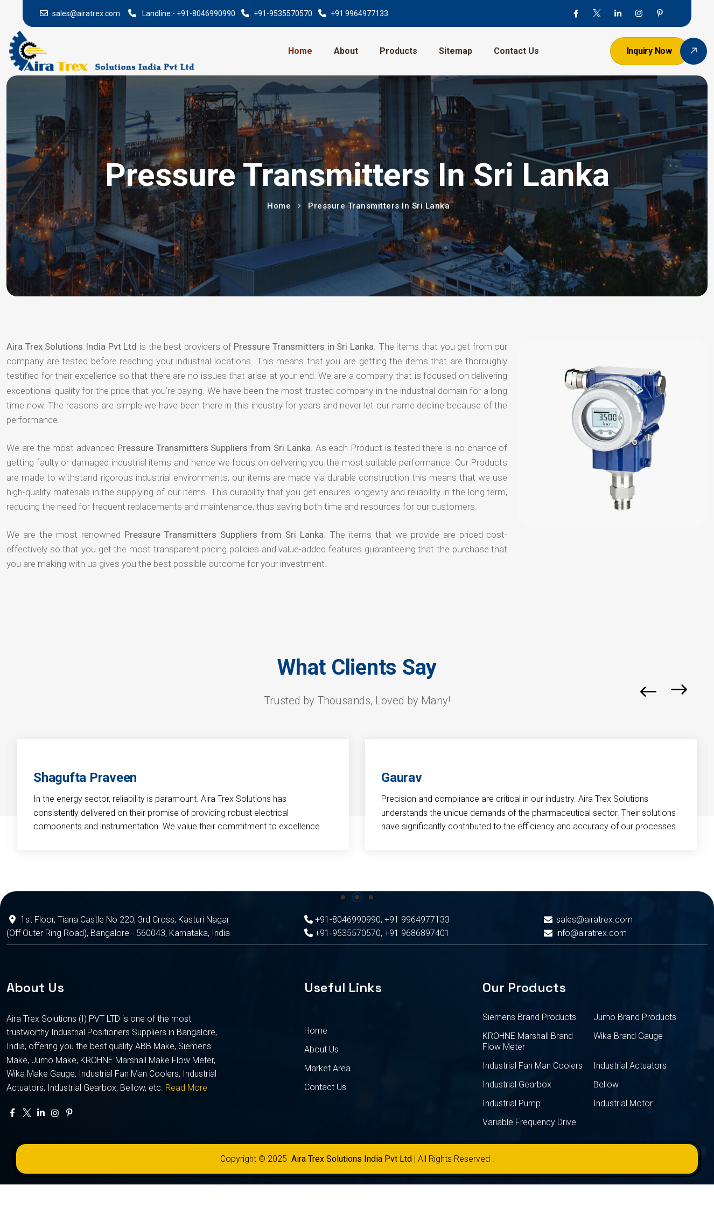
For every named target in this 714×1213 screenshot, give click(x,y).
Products (398, 51)
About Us (321, 1049)
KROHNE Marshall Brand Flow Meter (527, 1041)
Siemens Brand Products (529, 1017)
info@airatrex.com (584, 933)
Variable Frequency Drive (529, 1122)
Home (300, 51)
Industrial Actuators (630, 1065)
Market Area (327, 1068)
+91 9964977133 (359, 13)
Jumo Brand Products (634, 1017)
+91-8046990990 (206, 13)
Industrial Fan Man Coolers (532, 1065)
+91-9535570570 (283, 13)
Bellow (606, 1084)
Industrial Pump (511, 1103)
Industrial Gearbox (516, 1084)
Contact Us (516, 51)
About (346, 51)
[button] (343, 897)
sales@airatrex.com (86, 13)
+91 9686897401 (417, 933)
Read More (186, 1088)
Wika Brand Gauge (628, 1036)
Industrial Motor (623, 1103)
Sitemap (455, 51)
